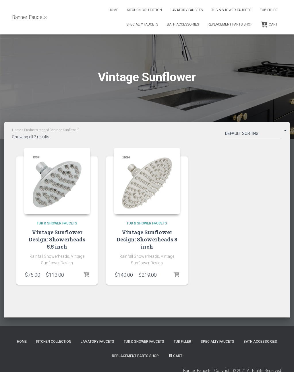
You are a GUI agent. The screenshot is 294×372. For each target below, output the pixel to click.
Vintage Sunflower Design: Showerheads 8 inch (147, 239)
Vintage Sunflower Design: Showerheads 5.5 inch (57, 239)
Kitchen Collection (144, 10)
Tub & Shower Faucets (231, 10)
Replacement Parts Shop (230, 24)
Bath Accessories (183, 24)
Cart (269, 25)
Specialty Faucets (142, 24)
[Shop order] (253, 134)
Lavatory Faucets (187, 10)
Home (113, 10)
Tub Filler (269, 10)
